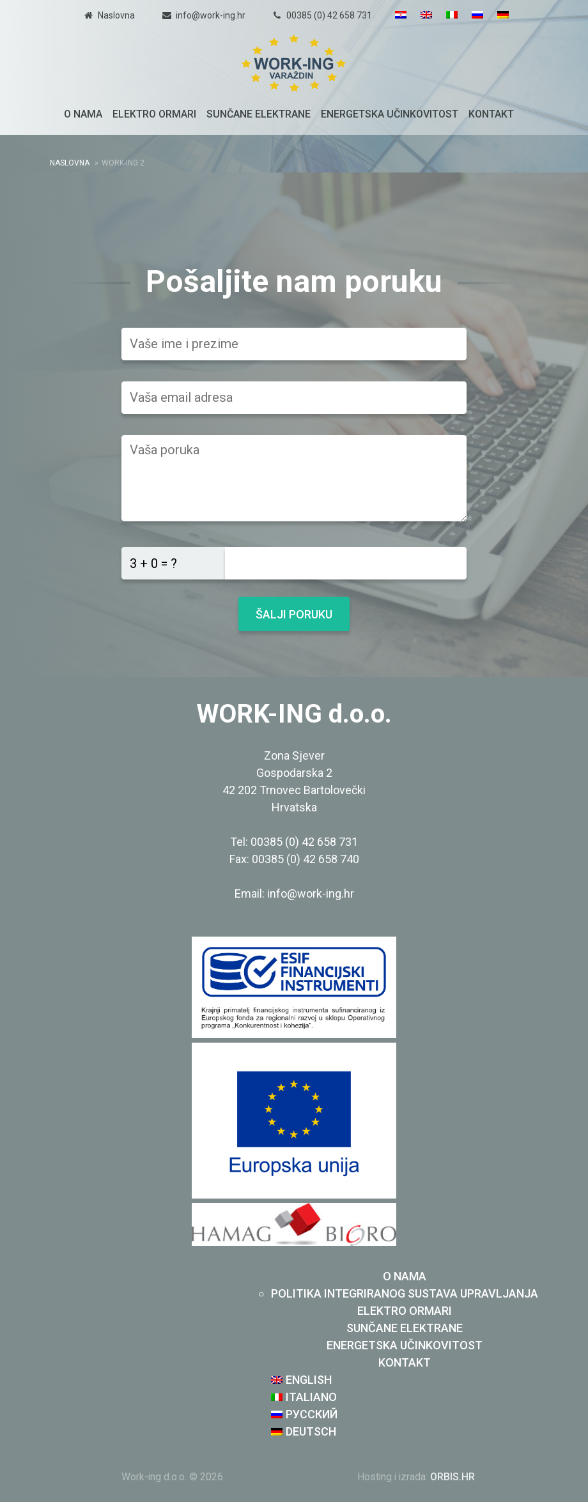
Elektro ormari (154, 114)
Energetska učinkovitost (389, 114)
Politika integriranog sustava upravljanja (404, 1293)
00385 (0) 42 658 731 (329, 15)
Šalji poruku (294, 614)
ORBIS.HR (452, 1477)
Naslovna (116, 15)
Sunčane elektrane (258, 114)
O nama (83, 114)
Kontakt (491, 114)
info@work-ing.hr (210, 15)
